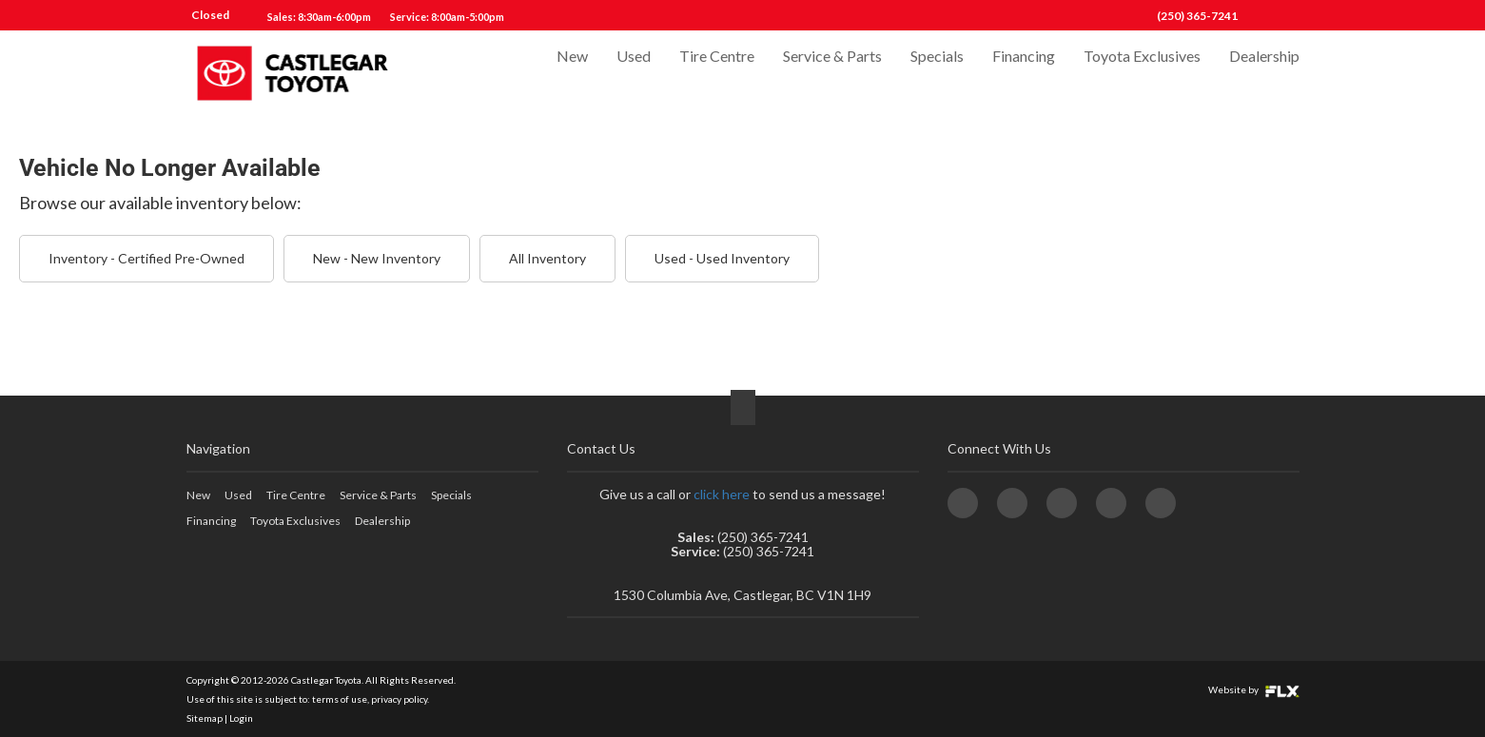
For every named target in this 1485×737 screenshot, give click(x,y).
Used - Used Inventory (722, 258)
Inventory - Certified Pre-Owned (146, 258)
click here (722, 494)
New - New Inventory (376, 258)
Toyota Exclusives (1142, 73)
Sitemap (204, 718)
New (572, 73)
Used (633, 73)
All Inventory (547, 258)
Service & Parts (832, 73)
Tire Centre (716, 73)
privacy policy (399, 699)
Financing (1023, 73)
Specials (937, 73)
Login (241, 718)
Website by (1253, 689)
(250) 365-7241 (1197, 16)
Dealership (1264, 73)
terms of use (339, 699)
